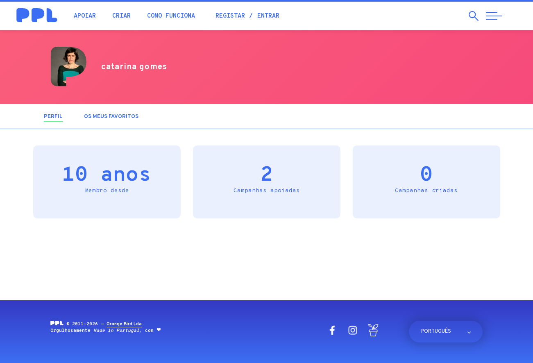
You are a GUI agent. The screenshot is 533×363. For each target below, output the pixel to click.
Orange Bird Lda (124, 324)
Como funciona (171, 16)
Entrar (268, 16)
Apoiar (85, 16)
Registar (230, 16)
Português (436, 331)
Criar (121, 16)
